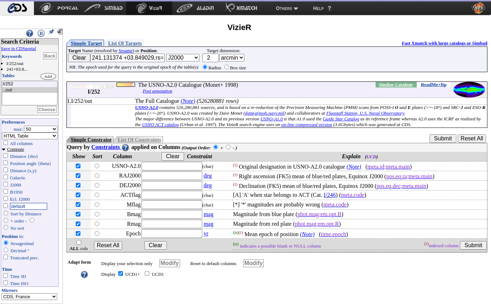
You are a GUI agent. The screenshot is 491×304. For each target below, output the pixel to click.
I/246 (330, 195)
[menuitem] (17, 8)
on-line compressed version (306, 124)
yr (206, 233)
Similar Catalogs (396, 84)
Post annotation (157, 91)
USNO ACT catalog (160, 124)
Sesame (126, 50)
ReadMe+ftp (434, 84)
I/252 (29, 84)
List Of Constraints (139, 140)
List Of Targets (125, 43)
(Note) (188, 101)
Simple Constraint (91, 140)
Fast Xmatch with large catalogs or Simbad (444, 43)
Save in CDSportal (18, 48)
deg (208, 176)
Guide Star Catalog (341, 118)
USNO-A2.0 (146, 107)
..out (29, 90)
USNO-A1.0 (272, 118)
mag (209, 214)
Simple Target (86, 43)
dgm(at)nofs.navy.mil (264, 113)
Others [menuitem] (284, 8)
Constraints (110, 147)
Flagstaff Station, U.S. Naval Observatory (365, 113)
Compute (15, 149)
